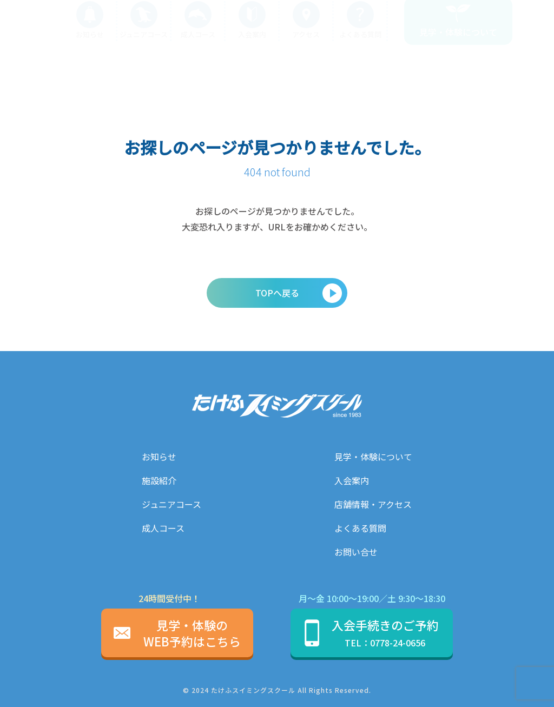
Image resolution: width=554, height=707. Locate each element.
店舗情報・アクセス (373, 504)
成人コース (163, 527)
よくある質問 (360, 527)
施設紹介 (159, 480)
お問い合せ (356, 551)
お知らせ (159, 456)
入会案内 (351, 480)
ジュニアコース (171, 504)
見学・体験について (373, 456)
